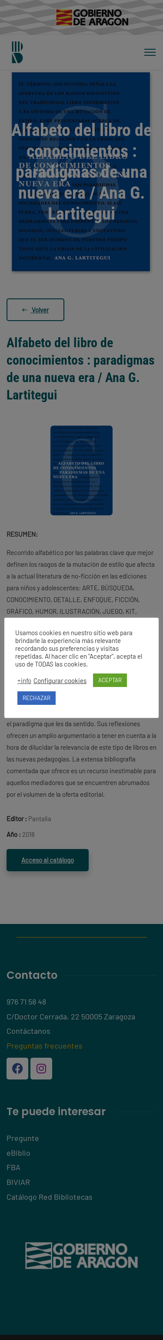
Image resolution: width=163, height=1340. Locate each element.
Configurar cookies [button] (59, 680)
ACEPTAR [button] (110, 680)
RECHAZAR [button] (36, 697)
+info (24, 680)
